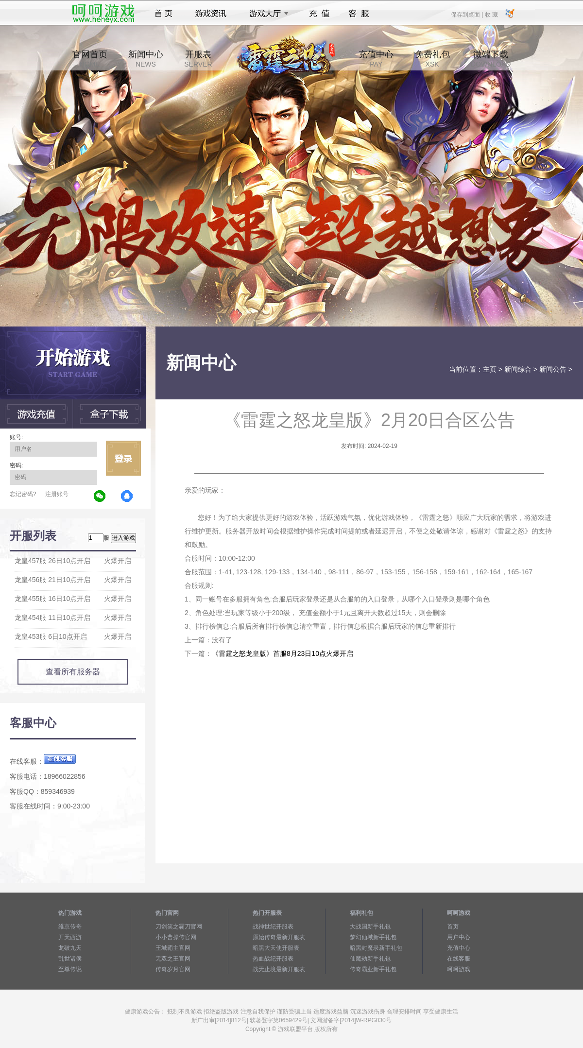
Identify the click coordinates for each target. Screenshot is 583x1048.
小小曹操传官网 (175, 937)
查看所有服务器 (73, 672)
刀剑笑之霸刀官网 (178, 926)
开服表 (198, 59)
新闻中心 (145, 59)
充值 (319, 13)
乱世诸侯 (70, 958)
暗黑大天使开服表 (276, 948)
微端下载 (491, 59)
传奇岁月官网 (172, 969)
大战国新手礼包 (370, 926)
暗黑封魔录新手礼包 (376, 948)
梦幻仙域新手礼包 (373, 937)
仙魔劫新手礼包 (370, 958)
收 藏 (490, 14)
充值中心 (376, 59)
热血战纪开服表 (273, 958)
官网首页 (89, 59)
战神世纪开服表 (273, 926)
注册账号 (57, 494)
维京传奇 (70, 926)
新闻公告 (552, 369)
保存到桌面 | (467, 14)
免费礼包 (432, 59)
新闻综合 (518, 369)
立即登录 (123, 458)
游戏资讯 (211, 13)
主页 (490, 369)
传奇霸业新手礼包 (373, 969)
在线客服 (458, 958)
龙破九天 (70, 948)
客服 (359, 13)
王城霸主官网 (172, 948)
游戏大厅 (266, 13)
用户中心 (458, 937)
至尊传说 (70, 969)
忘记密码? (23, 494)
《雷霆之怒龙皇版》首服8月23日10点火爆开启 (282, 653)
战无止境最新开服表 (279, 969)
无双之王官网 (172, 958)
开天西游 (70, 937)
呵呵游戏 (458, 969)
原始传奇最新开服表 (279, 937)
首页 (163, 13)
